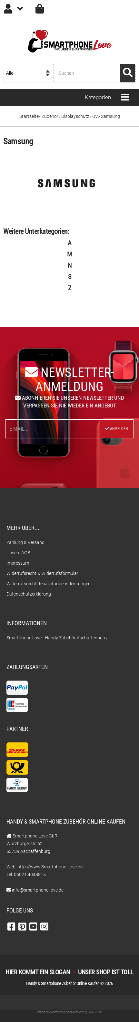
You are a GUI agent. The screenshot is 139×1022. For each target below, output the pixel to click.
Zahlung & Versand (25, 542)
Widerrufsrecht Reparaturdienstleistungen (48, 583)
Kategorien (98, 97)
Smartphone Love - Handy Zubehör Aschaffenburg (56, 637)
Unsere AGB (18, 552)
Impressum (17, 563)
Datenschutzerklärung (28, 594)
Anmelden (116, 428)
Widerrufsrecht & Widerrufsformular (42, 573)
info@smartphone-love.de (38, 890)
